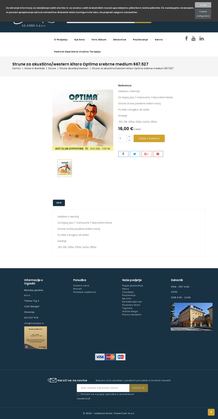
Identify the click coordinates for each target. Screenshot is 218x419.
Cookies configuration (203, 13)
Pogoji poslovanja (132, 285)
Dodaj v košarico (149, 138)
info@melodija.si (34, 323)
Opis (59, 202)
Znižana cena (81, 285)
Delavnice (119, 39)
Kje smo (79, 39)
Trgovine (127, 308)
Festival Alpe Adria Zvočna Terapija (77, 51)
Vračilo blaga (130, 311)
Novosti (77, 288)
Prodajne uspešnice (84, 292)
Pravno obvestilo (131, 314)
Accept (203, 5)
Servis (159, 39)
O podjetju (61, 39)
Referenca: (125, 85)
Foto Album (99, 39)
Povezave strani (131, 304)
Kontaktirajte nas (132, 301)
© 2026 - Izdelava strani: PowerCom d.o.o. (109, 413)
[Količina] (122, 138)
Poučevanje (140, 39)
